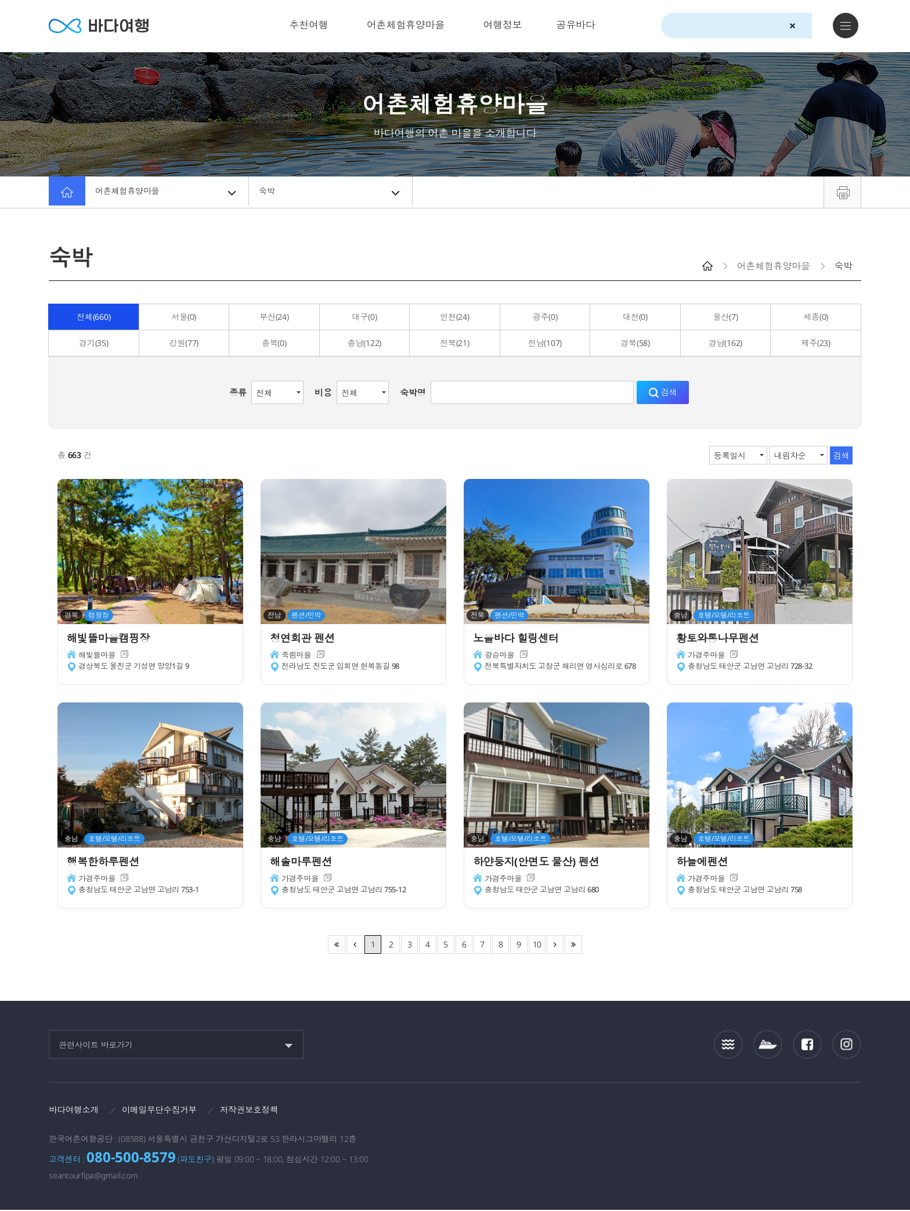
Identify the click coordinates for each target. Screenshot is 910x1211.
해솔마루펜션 (304, 862)
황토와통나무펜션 (722, 639)
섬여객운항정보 (768, 1044)
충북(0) (274, 342)
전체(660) (93, 316)
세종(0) (815, 316)
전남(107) (545, 342)
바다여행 (104, 25)
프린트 (842, 192)
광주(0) (545, 316)
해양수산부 (722, 1114)
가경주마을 (708, 657)
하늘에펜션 (705, 862)
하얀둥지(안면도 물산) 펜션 (542, 862)
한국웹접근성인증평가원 (847, 1113)
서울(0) (183, 316)
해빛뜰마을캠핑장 (112, 639)
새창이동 (127, 657)
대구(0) (364, 316)
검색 (813, 26)
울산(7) (725, 316)
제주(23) (815, 342)
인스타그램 (847, 1045)
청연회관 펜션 (305, 639)
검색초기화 (792, 26)
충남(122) (364, 342)
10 (537, 944)
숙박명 (412, 392)
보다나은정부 (655, 1113)
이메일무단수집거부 (168, 1110)
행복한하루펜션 (107, 862)
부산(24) (274, 316)
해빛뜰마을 (98, 657)
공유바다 (575, 24)
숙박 (331, 192)
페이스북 (807, 1044)
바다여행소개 (76, 1110)
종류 (238, 392)
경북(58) (635, 342)
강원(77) (184, 342)
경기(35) (94, 342)
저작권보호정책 (264, 1110)
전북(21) (455, 342)
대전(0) (635, 316)
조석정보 (728, 1044)
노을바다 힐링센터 (520, 639)
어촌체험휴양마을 (406, 24)
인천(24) (455, 316)
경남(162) (725, 342)
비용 (323, 392)
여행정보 (502, 24)
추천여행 (309, 24)
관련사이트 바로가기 (96, 1044)
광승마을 (501, 657)
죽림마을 (297, 657)
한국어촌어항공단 (793, 1113)
